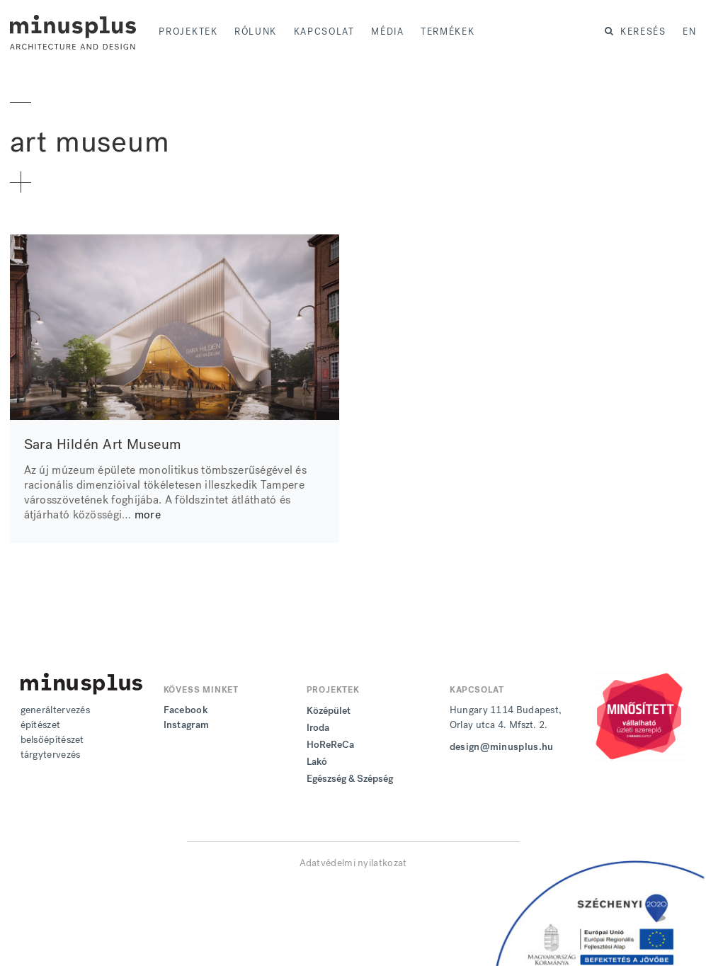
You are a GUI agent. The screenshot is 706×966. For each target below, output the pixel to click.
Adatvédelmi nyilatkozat (353, 863)
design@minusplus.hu (502, 747)
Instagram (187, 725)
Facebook (185, 710)
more (148, 514)
